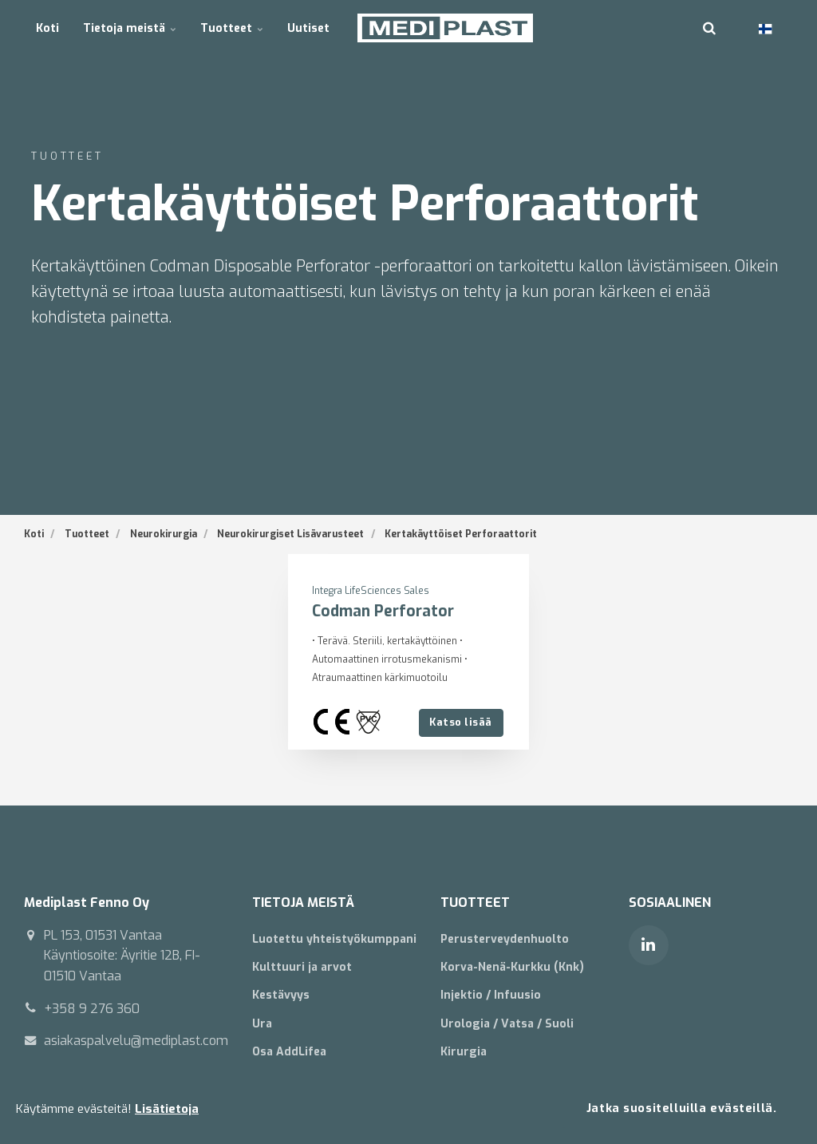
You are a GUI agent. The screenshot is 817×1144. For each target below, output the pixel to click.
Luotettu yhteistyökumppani (334, 939)
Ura (262, 1023)
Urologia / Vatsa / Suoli (507, 1023)
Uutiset (308, 27)
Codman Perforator (383, 611)
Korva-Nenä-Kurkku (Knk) (512, 967)
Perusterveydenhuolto (504, 939)
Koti (47, 27)
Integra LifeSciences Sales (371, 590)
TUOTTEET (475, 902)
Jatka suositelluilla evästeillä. (681, 1108)
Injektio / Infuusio (490, 995)
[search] (709, 28)
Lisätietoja (167, 1109)
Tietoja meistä (129, 27)
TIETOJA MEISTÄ (303, 902)
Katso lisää (460, 722)
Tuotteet (231, 27)
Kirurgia (463, 1051)
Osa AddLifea (289, 1051)
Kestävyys (281, 995)
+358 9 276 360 (92, 1008)
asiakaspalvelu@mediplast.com (136, 1040)
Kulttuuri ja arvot (302, 967)
